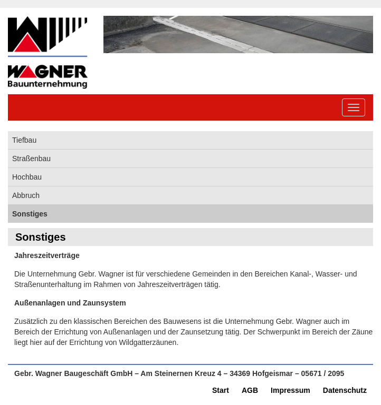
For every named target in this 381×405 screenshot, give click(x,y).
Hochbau (27, 177)
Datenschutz (345, 390)
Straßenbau (31, 158)
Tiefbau (24, 140)
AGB (250, 390)
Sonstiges (29, 214)
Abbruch (26, 195)
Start (220, 390)
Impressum (290, 390)
